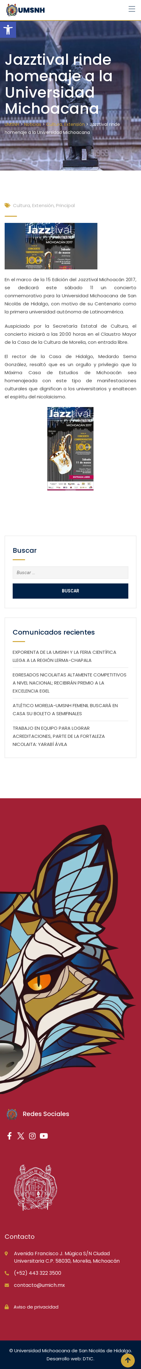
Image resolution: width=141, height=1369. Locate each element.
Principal (65, 205)
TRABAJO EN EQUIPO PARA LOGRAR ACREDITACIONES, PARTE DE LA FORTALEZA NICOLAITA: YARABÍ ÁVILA (59, 736)
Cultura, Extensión (33, 205)
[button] (8, 30)
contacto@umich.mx (39, 1285)
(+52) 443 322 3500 (37, 1273)
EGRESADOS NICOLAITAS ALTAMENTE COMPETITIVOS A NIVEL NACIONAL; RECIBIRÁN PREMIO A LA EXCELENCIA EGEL (69, 682)
